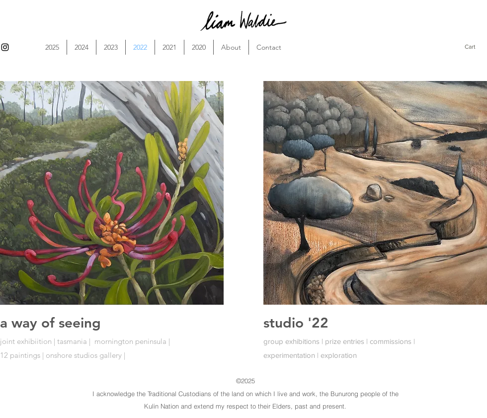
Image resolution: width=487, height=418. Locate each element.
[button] (476, 46)
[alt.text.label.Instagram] (5, 47)
